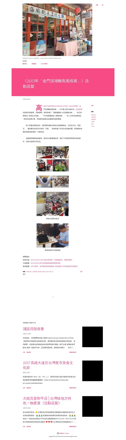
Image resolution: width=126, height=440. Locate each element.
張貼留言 (29, 352)
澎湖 (92, 124)
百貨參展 (93, 117)
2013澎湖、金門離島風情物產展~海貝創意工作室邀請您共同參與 (54, 266)
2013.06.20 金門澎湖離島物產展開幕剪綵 (45, 263)
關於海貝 (24, 63)
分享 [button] (92, 105)
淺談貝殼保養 (33, 329)
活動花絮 (93, 119)
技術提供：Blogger (63, 433)
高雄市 (92, 121)
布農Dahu (93, 115)
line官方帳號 (44, 63)
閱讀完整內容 (72, 352)
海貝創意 (79, 109)
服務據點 (34, 63)
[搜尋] (97, 5)
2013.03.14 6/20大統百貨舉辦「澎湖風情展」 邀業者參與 (51, 260)
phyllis (92, 126)
